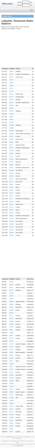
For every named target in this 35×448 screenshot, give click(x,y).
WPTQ (11, 218)
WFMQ (12, 125)
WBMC (12, 324)
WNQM (12, 378)
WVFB (11, 190)
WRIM (11, 108)
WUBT (11, 187)
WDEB (11, 417)
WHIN (11, 330)
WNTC (11, 298)
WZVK (11, 102)
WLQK (11, 159)
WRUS (12, 284)
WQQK (12, 133)
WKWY (12, 201)
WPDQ (12, 122)
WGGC (12, 153)
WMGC (12, 301)
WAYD (11, 74)
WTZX (11, 307)
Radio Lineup (10, 436)
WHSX (11, 176)
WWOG (12, 114)
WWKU (12, 400)
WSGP (12, 85)
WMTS (12, 82)
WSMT (12, 332)
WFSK (11, 77)
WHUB (12, 392)
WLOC (11, 347)
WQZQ (12, 304)
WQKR (12, 375)
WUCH (12, 213)
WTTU (11, 88)
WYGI (11, 395)
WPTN (11, 296)
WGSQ (12, 150)
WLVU (11, 167)
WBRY (11, 423)
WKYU (11, 94)
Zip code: (19, 5)
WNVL (11, 366)
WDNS (12, 139)
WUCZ (11, 207)
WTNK (11, 338)
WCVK (11, 111)
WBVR (11, 164)
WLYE (11, 145)
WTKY (11, 136)
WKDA (11, 313)
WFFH (11, 148)
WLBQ (11, 426)
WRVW (12, 232)
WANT (11, 173)
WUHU (12, 230)
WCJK (11, 162)
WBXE (11, 142)
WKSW (12, 170)
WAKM (12, 321)
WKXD (11, 227)
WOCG (12, 99)
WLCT (11, 196)
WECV (11, 97)
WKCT (11, 318)
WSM (11, 156)
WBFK (11, 119)
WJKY (11, 335)
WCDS (12, 364)
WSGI (11, 341)
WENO (12, 293)
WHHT (11, 204)
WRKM (12, 383)
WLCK (11, 369)
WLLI (11, 198)
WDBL (11, 429)
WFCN (11, 352)
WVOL (11, 406)
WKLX (11, 181)
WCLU (11, 412)
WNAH (12, 386)
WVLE (11, 179)
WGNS (12, 397)
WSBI (11, 355)
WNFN (11, 224)
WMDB (12, 310)
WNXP (11, 116)
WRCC (12, 80)
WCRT (11, 349)
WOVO (12, 221)
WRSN (12, 71)
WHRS (12, 131)
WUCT (11, 431)
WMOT (12, 105)
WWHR (12, 128)
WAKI (11, 361)
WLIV (11, 315)
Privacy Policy (19, 445)
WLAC (11, 420)
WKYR (11, 235)
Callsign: (19, 2)
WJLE (11, 193)
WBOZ (11, 215)
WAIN (11, 372)
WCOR (12, 414)
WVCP (11, 91)
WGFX (11, 210)
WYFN (11, 327)
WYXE (11, 344)
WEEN (11, 403)
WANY (11, 184)
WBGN (12, 380)
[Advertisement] (17, 48)
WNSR (12, 282)
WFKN (11, 358)
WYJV (11, 290)
